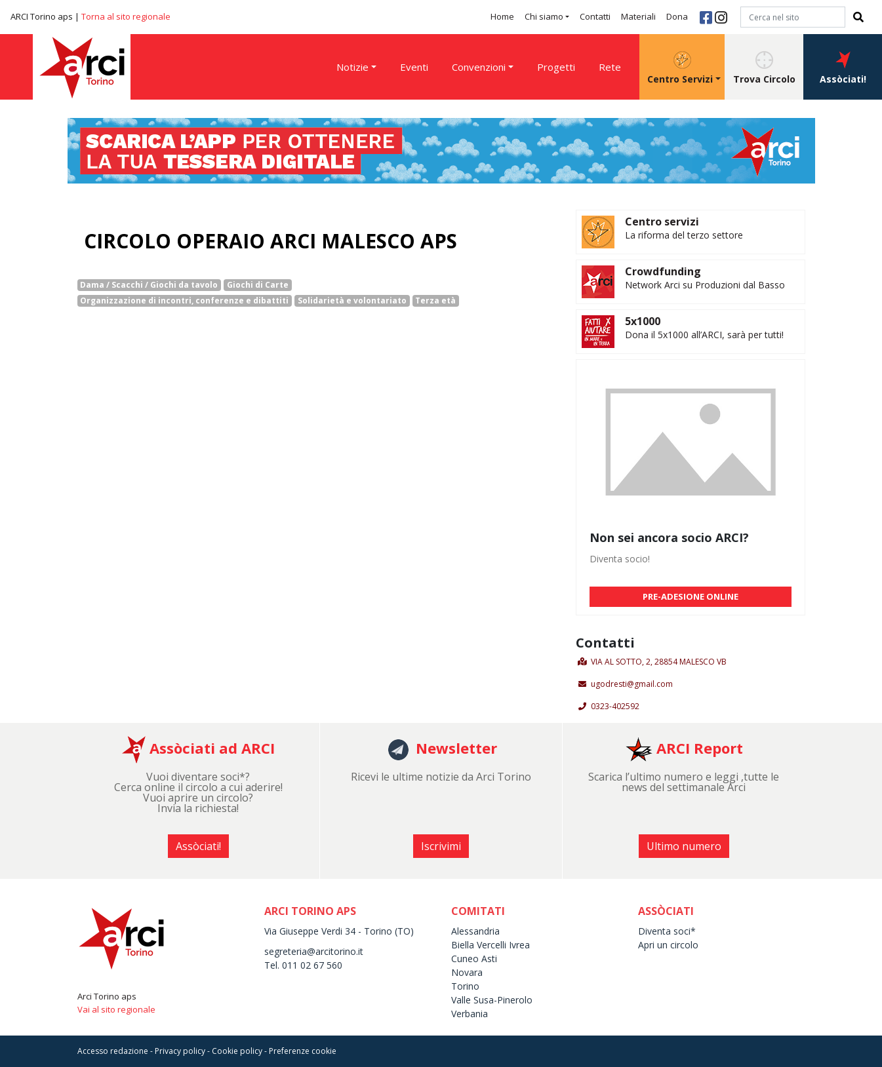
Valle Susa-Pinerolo (491, 1000)
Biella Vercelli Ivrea (490, 945)
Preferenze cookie (302, 1051)
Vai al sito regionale (116, 1009)
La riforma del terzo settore (684, 235)
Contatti (595, 16)
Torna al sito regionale (125, 16)
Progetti (556, 66)
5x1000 (642, 321)
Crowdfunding (663, 271)
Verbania (469, 1013)
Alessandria (475, 931)
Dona (677, 16)
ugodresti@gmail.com (632, 683)
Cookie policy (237, 1051)
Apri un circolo (668, 945)
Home (502, 16)
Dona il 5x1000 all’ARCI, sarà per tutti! (704, 334)
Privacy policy (180, 1051)
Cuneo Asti (474, 958)
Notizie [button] (352, 66)
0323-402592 (615, 706)
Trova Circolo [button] (764, 68)
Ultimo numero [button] (684, 846)
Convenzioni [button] (479, 66)
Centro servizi (662, 221)
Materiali (638, 16)
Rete (610, 66)
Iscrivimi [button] (441, 846)
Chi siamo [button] (544, 16)
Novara (467, 972)
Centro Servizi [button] (680, 68)
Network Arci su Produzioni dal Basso (705, 285)
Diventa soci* (667, 931)
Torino (465, 986)
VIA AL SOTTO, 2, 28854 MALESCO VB (659, 661)
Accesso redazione (112, 1051)
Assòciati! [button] (843, 68)
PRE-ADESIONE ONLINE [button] (690, 596)
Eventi (414, 66)
